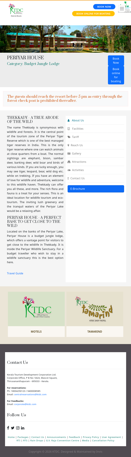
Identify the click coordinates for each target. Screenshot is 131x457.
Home (11, 437)
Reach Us (75, 145)
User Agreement (112, 437)
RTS (25, 440)
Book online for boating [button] (116, 75)
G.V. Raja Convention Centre (63, 440)
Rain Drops (37, 440)
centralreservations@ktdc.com (30, 394)
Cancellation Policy (103, 440)
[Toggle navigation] (121, 8)
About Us (76, 120)
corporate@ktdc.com (25, 404)
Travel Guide (15, 273)
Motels (36, 331)
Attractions (77, 162)
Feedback (75, 437)
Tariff (73, 137)
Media (86, 440)
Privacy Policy (91, 437)
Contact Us (76, 178)
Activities (76, 170)
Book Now (104, 6)
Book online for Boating (93, 13)
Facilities (76, 128)
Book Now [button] (116, 60)
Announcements (57, 437)
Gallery (74, 153)
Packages (23, 437)
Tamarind (94, 331)
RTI (19, 440)
